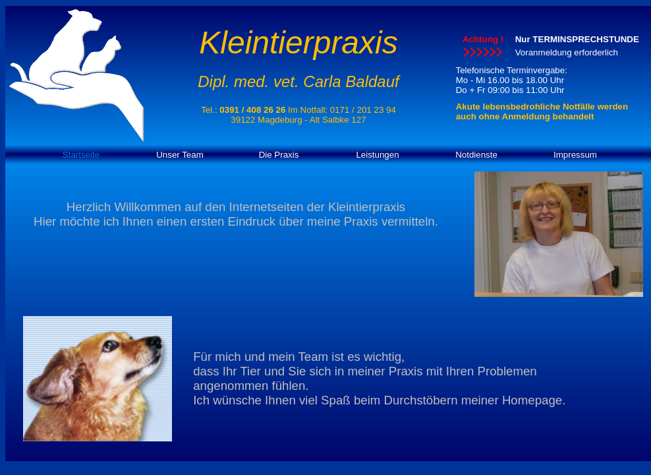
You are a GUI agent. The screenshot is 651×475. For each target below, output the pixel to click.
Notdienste (476, 155)
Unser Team (180, 155)
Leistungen (377, 155)
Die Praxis (279, 155)
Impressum (575, 155)
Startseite (81, 155)
